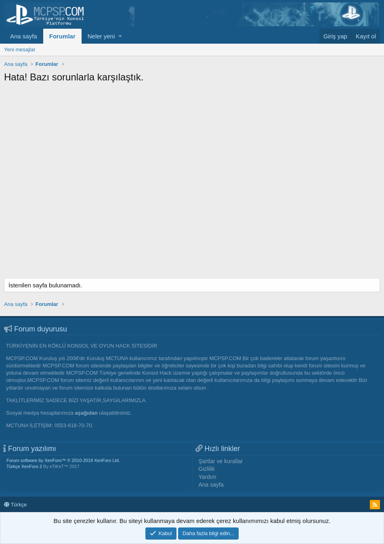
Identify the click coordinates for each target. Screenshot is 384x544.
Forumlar (62, 36)
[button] (120, 36)
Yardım (207, 477)
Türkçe (15, 505)
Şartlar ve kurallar (221, 461)
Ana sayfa (23, 36)
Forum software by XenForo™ (63, 460)
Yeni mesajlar (20, 49)
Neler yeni (101, 36)
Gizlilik (207, 469)
